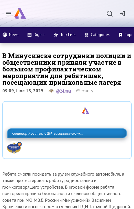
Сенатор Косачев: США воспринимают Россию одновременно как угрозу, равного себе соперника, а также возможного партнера (65, 146)
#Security (84, 90)
